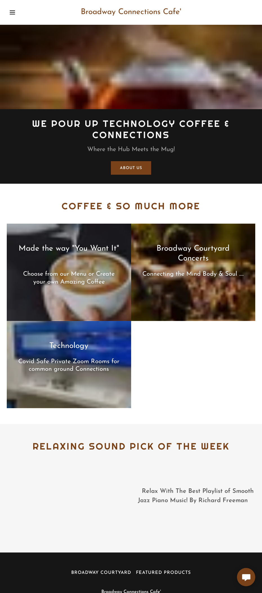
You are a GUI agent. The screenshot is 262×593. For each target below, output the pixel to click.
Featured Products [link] (163, 572)
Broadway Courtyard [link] (101, 572)
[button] (20, 12)
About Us (131, 168)
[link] (131, 13)
